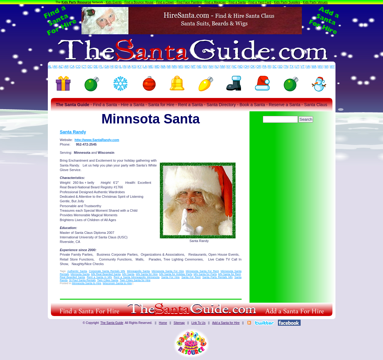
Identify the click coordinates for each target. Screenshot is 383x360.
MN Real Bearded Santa (106, 274)
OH (246, 66)
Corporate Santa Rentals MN (107, 271)
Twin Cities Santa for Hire (135, 280)
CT (84, 66)
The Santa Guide (112, 323)
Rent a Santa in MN (99, 277)
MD (157, 66)
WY (332, 66)
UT (297, 66)
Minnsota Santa (80, 274)
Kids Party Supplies (287, 2)
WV (320, 66)
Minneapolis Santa (138, 271)
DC (90, 66)
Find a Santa (237, 2)
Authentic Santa (77, 271)
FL (101, 66)
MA (163, 66)
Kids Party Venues (315, 2)
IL (120, 66)
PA (264, 66)
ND (240, 66)
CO (78, 66)
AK (55, 66)
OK (252, 66)
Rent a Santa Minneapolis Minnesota (136, 277)
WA (314, 66)
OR (258, 66)
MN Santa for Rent (229, 274)
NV (205, 66)
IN (124, 66)
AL (49, 66)
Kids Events (114, 2)
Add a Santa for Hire (226, 323)
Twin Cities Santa (107, 280)
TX (292, 66)
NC (234, 66)
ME (151, 66)
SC (274, 66)
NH (211, 66)
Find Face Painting (189, 2)
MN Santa (128, 274)
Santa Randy (73, 132)
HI (112, 66)
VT (303, 66)
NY (228, 66)
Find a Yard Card (260, 2)
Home (163, 323)
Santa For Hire (170, 277)
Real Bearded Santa (72, 277)
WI (326, 66)
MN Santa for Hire (147, 274)
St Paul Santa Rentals (82, 280)
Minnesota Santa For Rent (202, 271)
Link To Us (198, 323)
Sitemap (179, 323)
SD (280, 66)
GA (106, 66)
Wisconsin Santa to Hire (117, 283)
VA (308, 66)
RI (269, 66)
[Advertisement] (288, 141)
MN (174, 66)
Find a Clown (165, 2)
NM (222, 66)
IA (129, 66)
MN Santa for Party (204, 274)
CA (72, 66)
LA (145, 66)
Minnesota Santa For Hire (168, 271)
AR (66, 66)
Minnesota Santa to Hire (86, 283)
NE (199, 66)
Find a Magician (215, 2)
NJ (216, 66)
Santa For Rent (190, 277)
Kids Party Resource (76, 2)
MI (168, 66)
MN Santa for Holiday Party (175, 274)
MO (187, 66)
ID (116, 66)
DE (96, 66)
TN (286, 66)
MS (181, 66)
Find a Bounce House (139, 2)
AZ (61, 66)
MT (193, 66)
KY (140, 66)
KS (134, 66)
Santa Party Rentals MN (217, 277)
